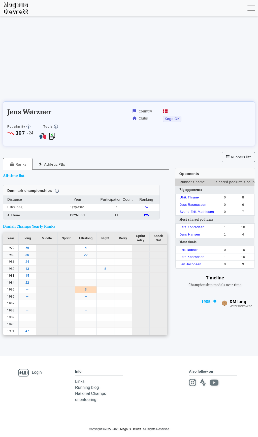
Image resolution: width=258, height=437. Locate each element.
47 (27, 331)
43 (27, 269)
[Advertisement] (94, 60)
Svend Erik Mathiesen (197, 212)
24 (27, 262)
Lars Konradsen (192, 227)
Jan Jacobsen (190, 264)
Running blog (87, 387)
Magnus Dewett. (131, 429)
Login (37, 372)
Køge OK (172, 119)
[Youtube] (214, 382)
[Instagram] (192, 382)
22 (86, 255)
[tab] (18, 164)
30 (27, 255)
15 (27, 275)
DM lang (238, 301)
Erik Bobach (189, 250)
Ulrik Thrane (189, 197)
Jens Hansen (190, 234)
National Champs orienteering (90, 396)
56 (27, 248)
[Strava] (203, 382)
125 (146, 215)
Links (79, 381)
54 (146, 207)
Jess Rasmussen (193, 205)
